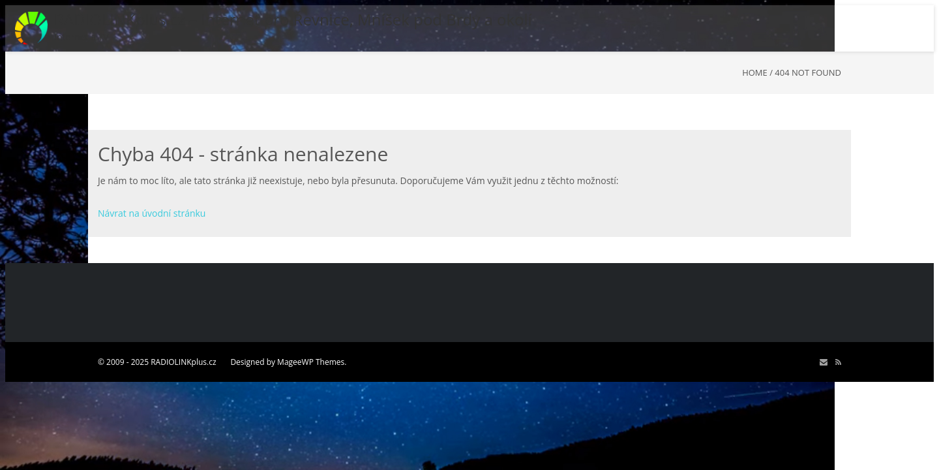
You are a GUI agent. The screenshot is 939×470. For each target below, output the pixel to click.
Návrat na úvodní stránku (151, 213)
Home (755, 72)
